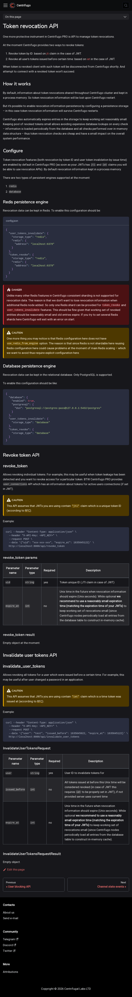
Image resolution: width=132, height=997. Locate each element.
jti (47, 53)
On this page (13, 16)
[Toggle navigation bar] (5, 5)
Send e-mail (10, 918)
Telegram (10, 939)
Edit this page (14, 869)
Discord (9, 945)
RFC (27, 510)
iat (88, 59)
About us (8, 912)
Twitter (9, 950)
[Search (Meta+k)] (126, 5)
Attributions (10, 972)
